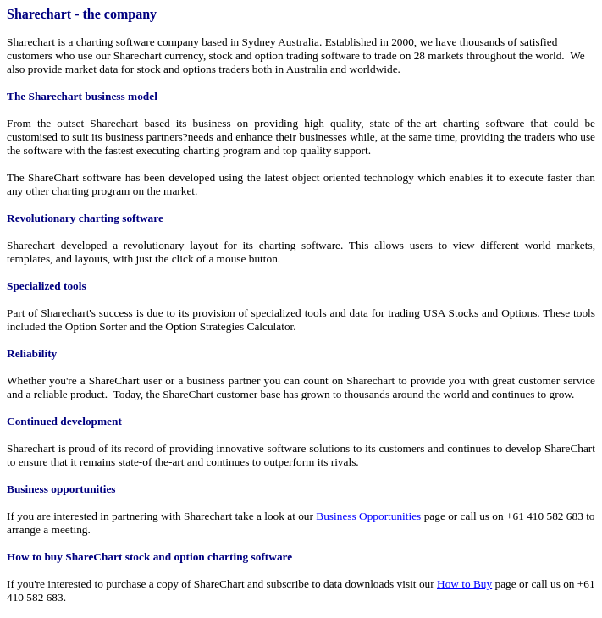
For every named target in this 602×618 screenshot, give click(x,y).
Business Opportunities (368, 516)
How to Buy (464, 583)
